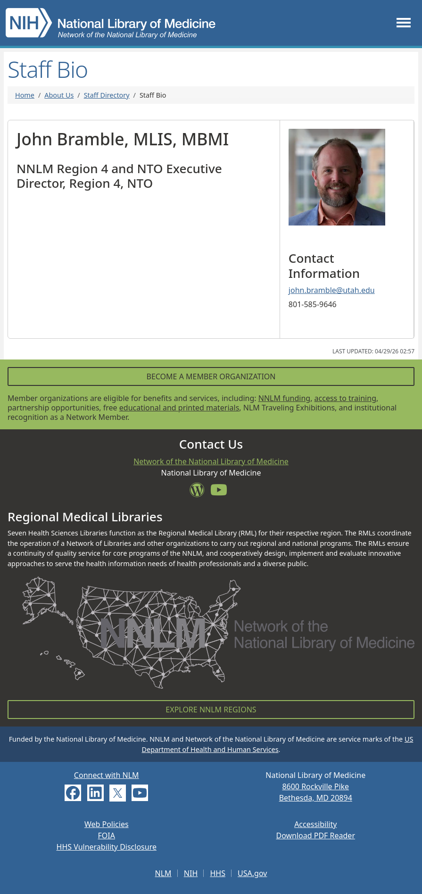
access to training (345, 398)
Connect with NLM (106, 775)
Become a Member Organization (210, 376)
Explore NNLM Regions (210, 709)
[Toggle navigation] (403, 22)
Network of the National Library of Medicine (211, 461)
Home (24, 95)
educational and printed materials (179, 407)
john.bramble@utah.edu (332, 290)
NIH (191, 873)
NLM (163, 873)
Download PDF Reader (315, 835)
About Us (59, 95)
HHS (217, 873)
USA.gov (252, 873)
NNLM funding (284, 398)
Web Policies (106, 824)
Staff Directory (107, 95)
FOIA (106, 835)
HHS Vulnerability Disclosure (107, 847)
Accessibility (315, 824)
